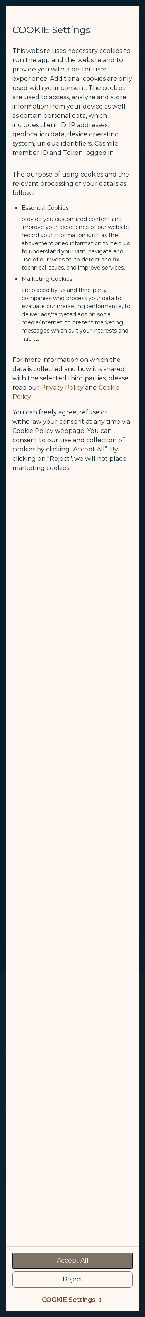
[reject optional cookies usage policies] (72, 1279)
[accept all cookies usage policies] (72, 1260)
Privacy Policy (62, 387)
